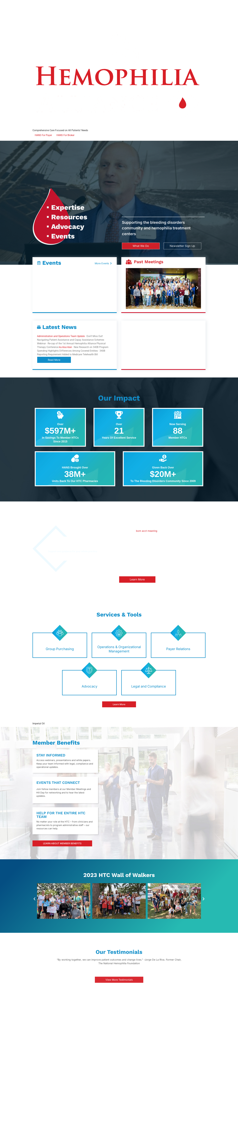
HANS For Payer (43, 135)
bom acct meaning (146, 530)
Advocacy (89, 686)
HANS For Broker (65, 135)
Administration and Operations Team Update (61, 336)
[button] (129, 288)
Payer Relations (178, 649)
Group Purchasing (60, 649)
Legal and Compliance (148, 686)
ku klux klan (65, 347)
